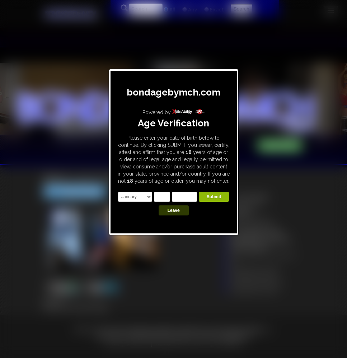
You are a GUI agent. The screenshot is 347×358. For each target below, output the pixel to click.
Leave (173, 210)
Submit (214, 196)
